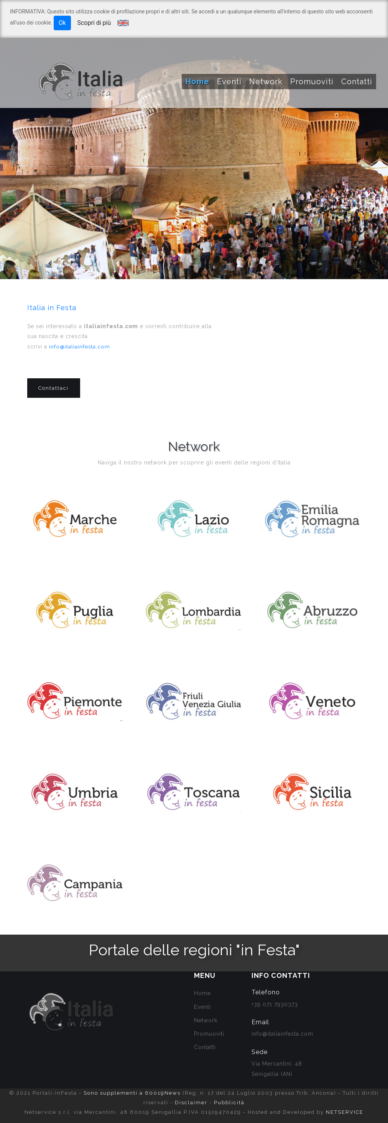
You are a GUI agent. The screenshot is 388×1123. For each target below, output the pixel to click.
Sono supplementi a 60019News (132, 1093)
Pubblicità (229, 1102)
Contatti (356, 81)
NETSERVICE (344, 1112)
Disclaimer (191, 1102)
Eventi (229, 81)
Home (197, 81)
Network (266, 81)
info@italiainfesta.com (80, 346)
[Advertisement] (314, 370)
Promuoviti (312, 81)
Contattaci (54, 389)
